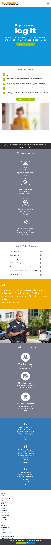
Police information (5, 527)
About (2, 497)
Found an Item (4, 522)
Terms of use (4, 502)
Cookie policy (4, 503)
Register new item (5, 512)
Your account (4, 510)
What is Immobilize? (26, 251)
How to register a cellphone (7, 536)
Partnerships (4, 505)
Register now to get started (25, 44)
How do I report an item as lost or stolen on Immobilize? (26, 271)
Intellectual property (5, 498)
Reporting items (4, 521)
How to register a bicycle (6, 534)
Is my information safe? (26, 275)
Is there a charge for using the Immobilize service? (26, 259)
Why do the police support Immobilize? (26, 263)
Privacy (2, 500)
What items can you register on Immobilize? (26, 267)
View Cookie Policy (21, 542)
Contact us (3, 517)
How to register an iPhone (7, 538)
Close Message (30, 542)
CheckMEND (30, 84)
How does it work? (26, 255)
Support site (4, 519)
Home (2, 495)
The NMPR (3, 529)
